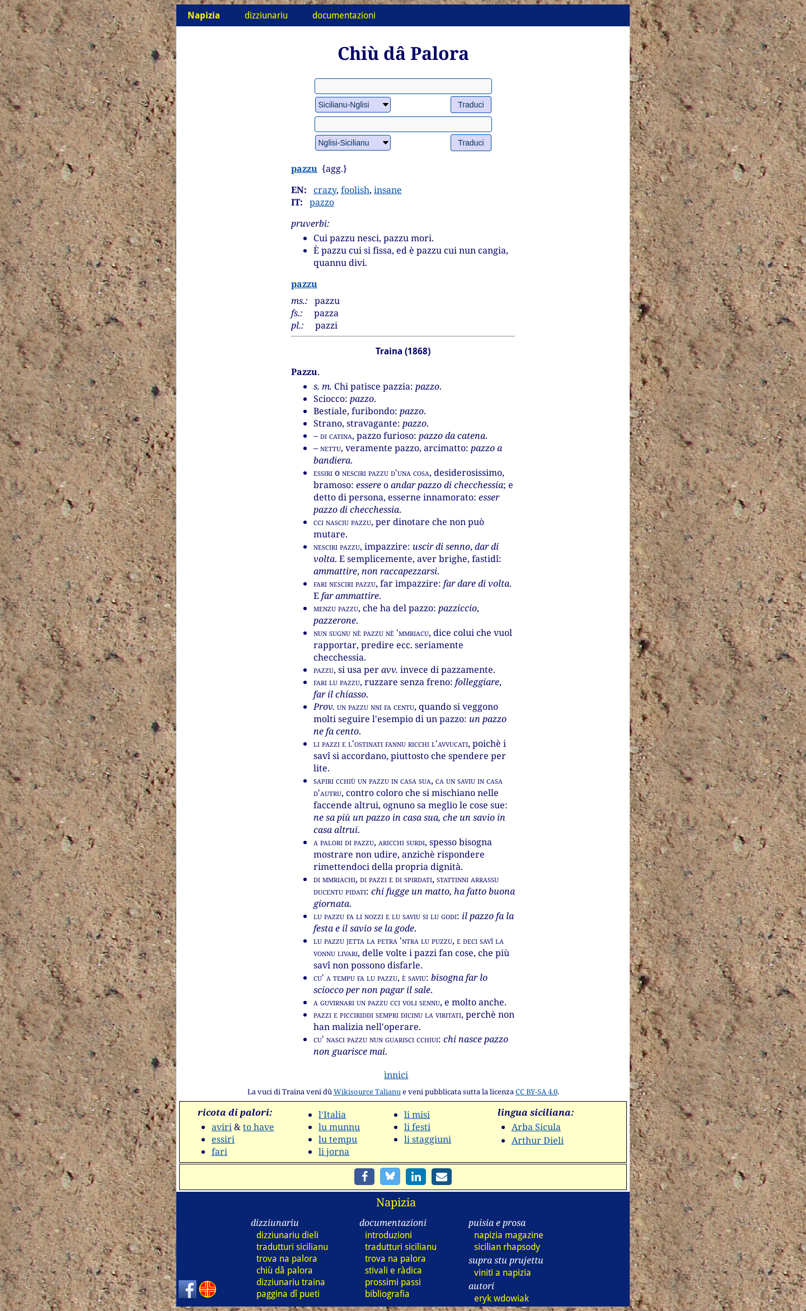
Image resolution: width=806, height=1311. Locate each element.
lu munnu (339, 1127)
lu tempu (337, 1139)
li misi (417, 1114)
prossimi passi (393, 1282)
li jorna (333, 1151)
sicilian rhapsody (507, 1247)
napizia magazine (508, 1235)
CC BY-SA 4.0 (536, 1092)
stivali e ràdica (393, 1270)
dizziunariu (266, 15)
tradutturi (292, 1247)
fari (219, 1151)
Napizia (396, 1202)
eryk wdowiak (501, 1298)
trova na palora (286, 1258)
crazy (324, 190)
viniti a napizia (502, 1272)
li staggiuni (427, 1139)
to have (258, 1127)
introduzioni (388, 1235)
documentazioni (344, 15)
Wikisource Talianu (367, 1092)
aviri (222, 1127)
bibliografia (387, 1294)
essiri (223, 1139)
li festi (417, 1127)
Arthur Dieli (538, 1140)
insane (388, 190)
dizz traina (290, 1282)
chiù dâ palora (284, 1270)
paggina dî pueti (288, 1294)
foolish (355, 190)
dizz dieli (287, 1235)
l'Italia (332, 1114)
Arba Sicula (536, 1127)
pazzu (304, 168)
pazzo (322, 202)
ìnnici (396, 1075)
